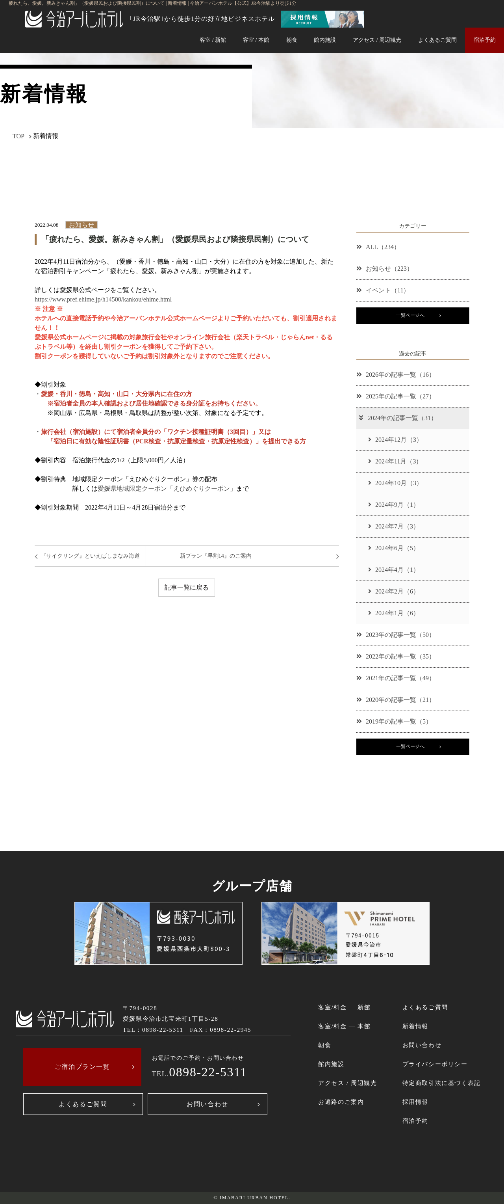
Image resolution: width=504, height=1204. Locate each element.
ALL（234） (378, 247)
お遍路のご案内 (341, 1101)
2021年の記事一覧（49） (395, 678)
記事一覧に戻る (187, 587)
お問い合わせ (207, 1104)
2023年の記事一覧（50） (395, 634)
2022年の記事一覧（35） (395, 656)
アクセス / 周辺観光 (377, 40)
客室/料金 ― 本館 (344, 1026)
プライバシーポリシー (435, 1064)
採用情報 (415, 1101)
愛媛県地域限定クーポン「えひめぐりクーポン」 (167, 488)
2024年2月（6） (393, 591)
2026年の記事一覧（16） (395, 374)
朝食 (291, 40)
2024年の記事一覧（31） (397, 418)
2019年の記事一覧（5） (394, 721)
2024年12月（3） (395, 439)
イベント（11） (383, 290)
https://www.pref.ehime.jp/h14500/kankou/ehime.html (103, 299)
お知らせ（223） (384, 268)
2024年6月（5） (393, 548)
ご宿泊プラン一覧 (82, 1066)
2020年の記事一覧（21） (395, 699)
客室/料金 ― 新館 (344, 1007)
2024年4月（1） (393, 569)
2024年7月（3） (393, 526)
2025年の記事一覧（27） (395, 396)
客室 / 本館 (256, 40)
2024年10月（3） (395, 483)
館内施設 (325, 40)
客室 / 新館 (213, 40)
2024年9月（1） (393, 504)
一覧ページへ (410, 315)
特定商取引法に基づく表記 (441, 1082)
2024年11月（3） (395, 461)
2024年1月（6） (393, 613)
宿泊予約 (485, 40)
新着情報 (415, 1026)
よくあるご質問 (437, 40)
